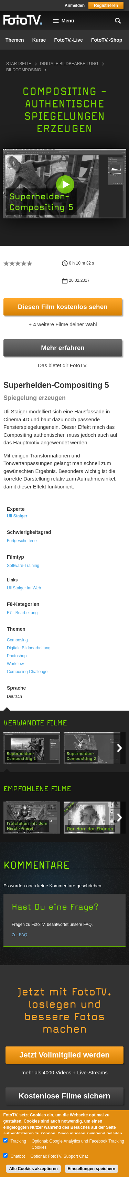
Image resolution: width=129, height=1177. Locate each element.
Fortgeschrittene (22, 540)
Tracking (18, 1141)
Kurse (39, 40)
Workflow (15, 663)
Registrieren (106, 5)
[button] (65, 184)
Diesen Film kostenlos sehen (63, 306)
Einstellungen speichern (92, 1168)
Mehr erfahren (63, 347)
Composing (17, 640)
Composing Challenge (27, 671)
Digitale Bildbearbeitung (69, 63)
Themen (15, 40)
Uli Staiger (17, 516)
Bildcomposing (23, 70)
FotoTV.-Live (68, 40)
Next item (120, 748)
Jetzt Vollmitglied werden (64, 1055)
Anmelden (75, 5)
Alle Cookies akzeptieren (33, 1168)
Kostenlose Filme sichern (64, 1096)
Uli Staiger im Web (24, 588)
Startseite (18, 63)
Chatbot (17, 1156)
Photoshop (16, 655)
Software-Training (23, 565)
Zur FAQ (19, 934)
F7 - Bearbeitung (22, 612)
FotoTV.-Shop (106, 40)
